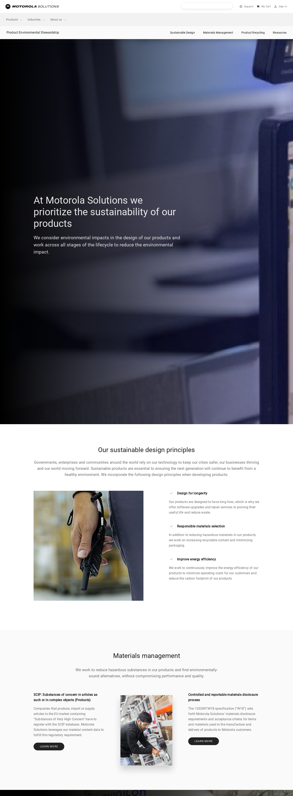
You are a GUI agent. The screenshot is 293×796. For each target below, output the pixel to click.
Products (14, 20)
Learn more (49, 746)
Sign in (283, 6)
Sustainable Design (182, 32)
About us (58, 20)
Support (249, 6)
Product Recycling (253, 32)
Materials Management (218, 32)
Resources (279, 32)
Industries (36, 20)
